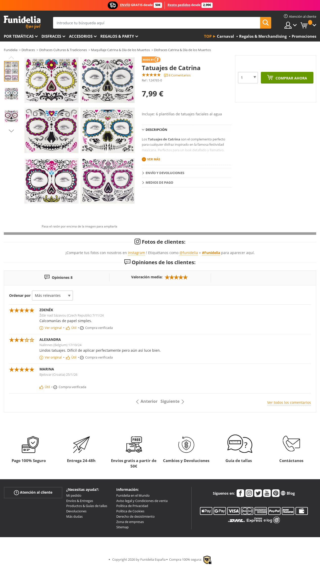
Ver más (153, 159)
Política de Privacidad (132, 506)
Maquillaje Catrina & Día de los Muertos (120, 50)
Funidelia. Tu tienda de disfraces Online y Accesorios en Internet (22, 22)
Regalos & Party (117, 36)
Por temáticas (19, 36)
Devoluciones (76, 511)
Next (11, 130)
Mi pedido (73, 495)
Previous (11, 57)
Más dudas (74, 516)
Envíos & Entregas (79, 500)
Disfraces (51, 36)
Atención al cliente (33, 492)
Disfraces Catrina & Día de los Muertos (182, 50)
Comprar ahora (291, 78)
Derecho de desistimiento (135, 516)
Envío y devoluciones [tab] (165, 173)
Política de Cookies (130, 511)
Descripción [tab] (156, 129)
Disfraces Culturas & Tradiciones (63, 50)
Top (208, 36)
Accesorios (81, 36)
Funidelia (10, 50)
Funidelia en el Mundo (133, 495)
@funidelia (188, 252)
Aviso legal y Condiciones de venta (142, 500)
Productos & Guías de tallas (86, 506)
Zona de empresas (130, 521)
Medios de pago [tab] (159, 182)
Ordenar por (20, 295)
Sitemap (122, 527)
